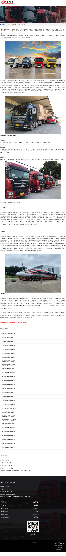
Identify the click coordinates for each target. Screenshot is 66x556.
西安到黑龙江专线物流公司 (9, 420)
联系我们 (35, 517)
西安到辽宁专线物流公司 (8, 412)
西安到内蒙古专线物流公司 (9, 408)
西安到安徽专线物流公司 (8, 353)
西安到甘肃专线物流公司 (8, 427)
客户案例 (35, 511)
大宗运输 (3, 502)
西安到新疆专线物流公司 (8, 435)
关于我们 (35, 502)
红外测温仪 (60, 547)
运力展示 (35, 508)
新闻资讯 (35, 514)
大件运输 (3, 505)
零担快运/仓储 (4, 511)
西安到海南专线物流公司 (8, 447)
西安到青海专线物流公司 (8, 431)
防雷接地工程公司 (59, 543)
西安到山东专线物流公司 (8, 357)
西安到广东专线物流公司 (8, 372)
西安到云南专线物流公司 (8, 384)
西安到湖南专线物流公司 (8, 392)
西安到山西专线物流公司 (8, 404)
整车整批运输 (4, 508)
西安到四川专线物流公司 (8, 439)
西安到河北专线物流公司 (8, 400)
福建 (19, 24)
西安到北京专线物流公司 (8, 333)
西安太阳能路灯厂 (59, 545)
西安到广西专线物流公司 (8, 376)
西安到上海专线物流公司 (8, 341)
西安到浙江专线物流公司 (8, 361)
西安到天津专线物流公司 (8, 337)
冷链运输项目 (4, 514)
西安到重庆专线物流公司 (8, 345)
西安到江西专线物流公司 (8, 388)
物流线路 (14, 24)
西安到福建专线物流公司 (8, 369)
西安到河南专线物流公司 (8, 349)
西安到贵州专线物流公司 (8, 380)
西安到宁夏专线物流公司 (8, 424)
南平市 (23, 24)
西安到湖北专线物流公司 (8, 396)
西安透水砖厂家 (60, 549)
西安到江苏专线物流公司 (8, 365)
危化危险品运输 (5, 517)
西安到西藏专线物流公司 (8, 443)
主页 (9, 24)
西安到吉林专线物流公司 (8, 416)
